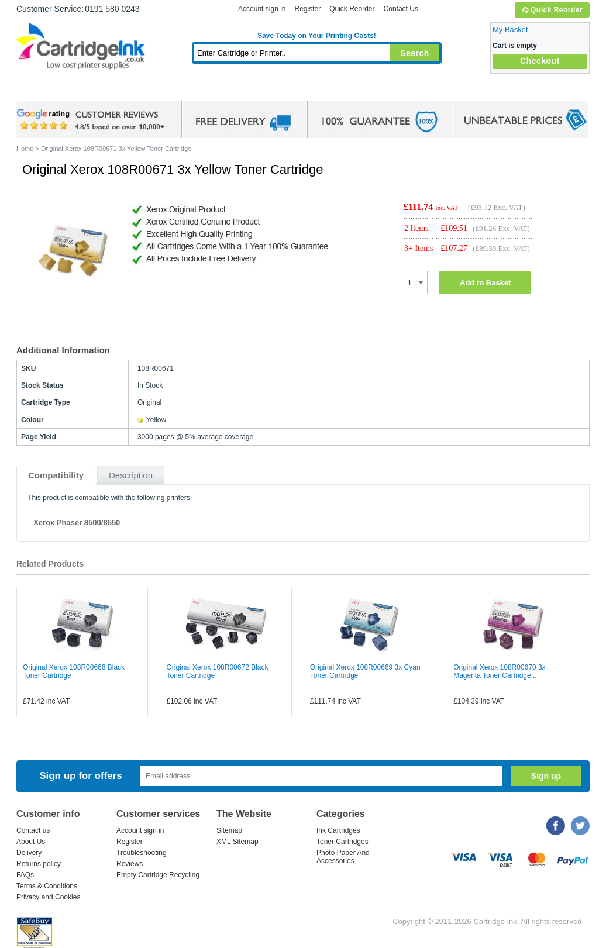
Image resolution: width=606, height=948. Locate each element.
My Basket (510, 29)
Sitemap (229, 830)
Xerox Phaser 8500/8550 (76, 522)
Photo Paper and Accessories (319, 90)
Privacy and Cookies (48, 897)
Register (307, 9)
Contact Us (401, 9)
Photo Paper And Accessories (343, 857)
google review (92, 120)
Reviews (129, 864)
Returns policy (38, 864)
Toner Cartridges (195, 90)
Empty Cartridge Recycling (157, 875)
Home (40, 90)
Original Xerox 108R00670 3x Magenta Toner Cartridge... (499, 671)
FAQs (25, 875)
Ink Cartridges (105, 90)
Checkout (540, 61)
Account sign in (261, 9)
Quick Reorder (552, 10)
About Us (30, 841)
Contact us (33, 830)
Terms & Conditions (46, 886)
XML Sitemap (237, 841)
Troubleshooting (141, 853)
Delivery (29, 853)
